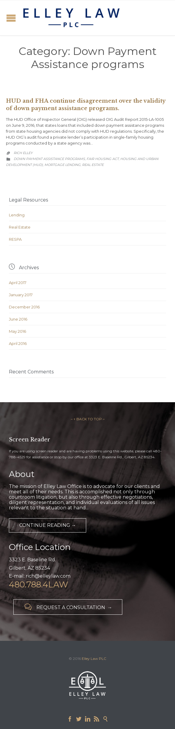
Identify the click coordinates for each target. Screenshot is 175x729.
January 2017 (21, 294)
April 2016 (18, 343)
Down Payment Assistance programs (49, 159)
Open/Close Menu (11, 18)
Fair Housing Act (102, 159)
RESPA (15, 239)
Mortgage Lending (62, 165)
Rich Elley (23, 153)
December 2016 (24, 307)
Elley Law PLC (94, 658)
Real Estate (93, 165)
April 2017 (17, 282)
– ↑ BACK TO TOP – (88, 419)
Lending (17, 215)
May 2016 (17, 331)
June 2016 (18, 319)
